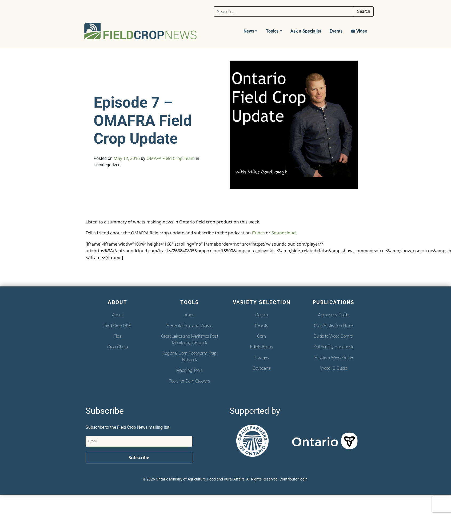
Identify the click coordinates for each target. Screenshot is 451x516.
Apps (189, 314)
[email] (139, 441)
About (117, 314)
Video (359, 31)
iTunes (259, 233)
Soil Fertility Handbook (333, 346)
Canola (261, 314)
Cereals (261, 325)
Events (336, 31)
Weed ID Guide (333, 368)
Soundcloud (284, 233)
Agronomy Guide (333, 314)
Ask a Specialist (305, 31)
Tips (117, 336)
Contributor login (294, 479)
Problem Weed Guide (334, 357)
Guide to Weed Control (333, 336)
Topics (272, 31)
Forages (261, 357)
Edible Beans (261, 346)
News (249, 31)
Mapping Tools (189, 370)
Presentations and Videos (189, 325)
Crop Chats (117, 346)
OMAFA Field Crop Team (170, 158)
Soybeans (261, 368)
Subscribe (139, 457)
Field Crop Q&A (117, 325)
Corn (261, 336)
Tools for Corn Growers (189, 381)
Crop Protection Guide (333, 325)
